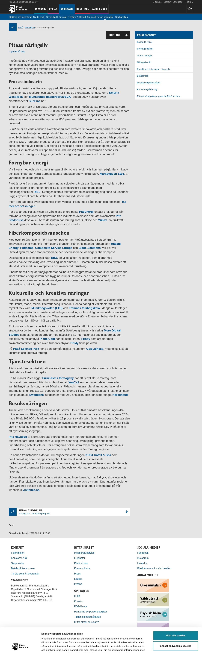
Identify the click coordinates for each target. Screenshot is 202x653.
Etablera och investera (20, 17)
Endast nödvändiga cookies (175, 622)
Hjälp (77, 595)
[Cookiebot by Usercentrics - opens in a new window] (20, 646)
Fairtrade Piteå (144, 42)
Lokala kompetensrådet (148, 82)
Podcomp (26, 247)
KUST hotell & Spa (98, 455)
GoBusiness (94, 348)
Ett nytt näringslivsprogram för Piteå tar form (158, 96)
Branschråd (143, 76)
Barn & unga (99, 8)
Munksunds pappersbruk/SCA (50, 96)
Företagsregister (145, 48)
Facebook (143, 552)
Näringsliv (66, 8)
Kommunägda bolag (147, 89)
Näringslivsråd (144, 62)
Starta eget (38, 17)
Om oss (91, 17)
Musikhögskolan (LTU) (46, 308)
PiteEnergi (86, 211)
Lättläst (167, 2)
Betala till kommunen (23, 568)
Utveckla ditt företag (56, 17)
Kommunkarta (82, 568)
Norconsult (120, 394)
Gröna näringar (144, 55)
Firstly (85, 338)
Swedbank (36, 394)
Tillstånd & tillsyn (76, 17)
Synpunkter (17, 563)
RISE (37, 191)
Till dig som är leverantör (25, 573)
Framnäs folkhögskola (84, 308)
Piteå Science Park (26, 348)
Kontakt (119, 35)
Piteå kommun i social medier (153, 568)
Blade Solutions (90, 247)
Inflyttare (82, 8)
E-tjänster (157, 2)
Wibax (102, 220)
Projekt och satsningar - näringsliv (153, 69)
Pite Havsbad (18, 436)
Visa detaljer (171, 646)
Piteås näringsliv (105, 17)
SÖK (189, 8)
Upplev (53, 8)
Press (77, 573)
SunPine (34, 101)
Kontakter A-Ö (19, 557)
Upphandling (121, 17)
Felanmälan (17, 552)
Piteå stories (81, 563)
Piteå (20, 27)
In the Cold (47, 338)
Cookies (78, 601)
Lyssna (78, 584)
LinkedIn (142, 563)
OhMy (74, 343)
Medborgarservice (84, 552)
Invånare (40, 8)
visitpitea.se (31, 490)
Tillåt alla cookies (175, 612)
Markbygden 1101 (112, 173)
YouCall (73, 382)
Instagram (143, 557)
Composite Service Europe (53, 247)
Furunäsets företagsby (58, 378)
